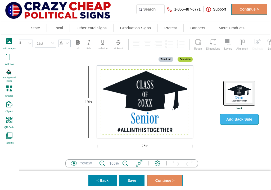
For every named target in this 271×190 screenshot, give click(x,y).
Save (132, 180)
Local (58, 28)
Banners (197, 28)
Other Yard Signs (91, 28)
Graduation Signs (135, 28)
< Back (103, 180)
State (35, 28)
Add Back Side (239, 119)
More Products (232, 28)
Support (216, 9)
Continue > (249, 9)
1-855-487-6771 (184, 9)
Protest (170, 28)
